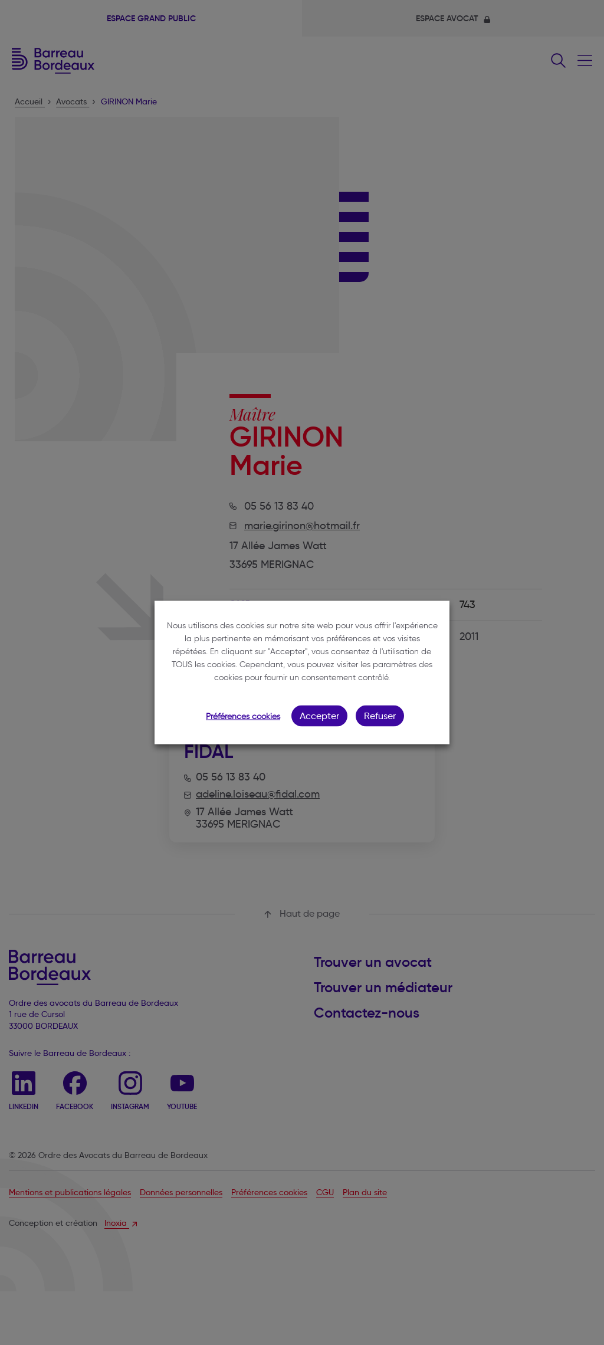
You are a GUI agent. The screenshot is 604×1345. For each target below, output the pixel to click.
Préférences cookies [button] (243, 716)
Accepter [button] (319, 715)
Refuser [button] (380, 715)
